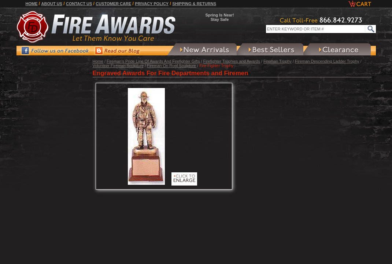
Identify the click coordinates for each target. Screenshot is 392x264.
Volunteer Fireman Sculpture (118, 65)
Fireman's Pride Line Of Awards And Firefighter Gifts (153, 61)
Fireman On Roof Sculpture (171, 65)
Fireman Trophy (277, 61)
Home (32, 3)
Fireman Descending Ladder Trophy (327, 61)
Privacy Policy (152, 3)
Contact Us (79, 3)
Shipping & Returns (194, 3)
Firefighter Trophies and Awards (231, 61)
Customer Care (113, 3)
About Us (51, 3)
